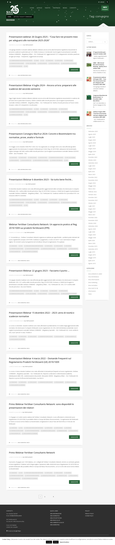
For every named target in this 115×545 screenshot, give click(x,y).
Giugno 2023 (92, 169)
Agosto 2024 (92, 143)
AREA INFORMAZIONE (55, 513)
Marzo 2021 (91, 214)
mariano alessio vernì (17, 248)
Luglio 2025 (91, 137)
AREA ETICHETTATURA (56, 518)
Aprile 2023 (91, 171)
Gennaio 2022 (92, 194)
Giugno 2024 (92, 148)
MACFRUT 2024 (43, 157)
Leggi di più (74, 70)
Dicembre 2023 (92, 157)
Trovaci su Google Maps (13, 531)
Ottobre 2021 (92, 203)
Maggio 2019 (92, 258)
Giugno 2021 (92, 209)
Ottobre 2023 (92, 160)
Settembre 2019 (93, 249)
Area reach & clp (93, 288)
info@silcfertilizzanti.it (16, 515)
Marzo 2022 (91, 189)
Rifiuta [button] (56, 542)
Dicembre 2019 (92, 246)
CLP (43, 60)
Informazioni (92, 291)
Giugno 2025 (92, 140)
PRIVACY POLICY (89, 513)
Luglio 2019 (91, 252)
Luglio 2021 (91, 206)
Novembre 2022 (93, 180)
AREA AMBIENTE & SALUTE (57, 522)
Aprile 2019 (91, 260)
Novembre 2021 (93, 200)
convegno (50, 60)
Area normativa (92, 285)
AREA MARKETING (55, 525)
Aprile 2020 (91, 240)
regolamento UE (54, 63)
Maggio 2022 (92, 186)
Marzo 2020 (91, 243)
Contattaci (105, 8)
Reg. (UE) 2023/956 (31, 63)
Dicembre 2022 (92, 177)
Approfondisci (64, 542)
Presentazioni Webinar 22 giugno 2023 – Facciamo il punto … (39, 270)
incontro (68, 246)
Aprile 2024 (91, 154)
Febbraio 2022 (92, 192)
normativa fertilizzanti (17, 63)
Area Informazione (23, 75)
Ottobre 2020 (92, 223)
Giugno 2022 (92, 183)
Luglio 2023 (91, 166)
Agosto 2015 (92, 263)
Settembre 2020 (93, 226)
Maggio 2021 (92, 212)
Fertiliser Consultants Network (34, 246)
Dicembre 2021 (92, 197)
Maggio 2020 (92, 237)
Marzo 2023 (91, 174)
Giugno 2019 (92, 255)
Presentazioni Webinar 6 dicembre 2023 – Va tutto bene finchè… (41, 179)
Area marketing (22, 260)
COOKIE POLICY (89, 516)
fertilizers (59, 60)
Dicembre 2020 (92, 217)
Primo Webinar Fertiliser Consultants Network (32, 452)
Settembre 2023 (93, 163)
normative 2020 (63, 248)
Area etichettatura (93, 277)
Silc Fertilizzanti (28, 45)
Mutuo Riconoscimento (33, 248)
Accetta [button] (49, 542)
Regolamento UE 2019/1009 (69, 63)
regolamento (43, 63)
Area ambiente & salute (95, 274)
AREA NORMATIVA (55, 516)
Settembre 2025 (93, 131)
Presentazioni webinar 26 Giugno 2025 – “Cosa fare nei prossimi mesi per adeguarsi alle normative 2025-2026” (99, 80)
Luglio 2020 (91, 232)
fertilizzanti (69, 60)
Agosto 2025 (92, 134)
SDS (26, 66)
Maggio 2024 (92, 151)
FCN (21, 246)
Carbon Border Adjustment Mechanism (21, 60)
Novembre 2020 (93, 220)
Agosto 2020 (92, 229)
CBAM (37, 60)
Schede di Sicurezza (16, 66)
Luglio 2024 (91, 146)
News (29, 75)
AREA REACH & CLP (55, 520)
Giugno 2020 (92, 235)
